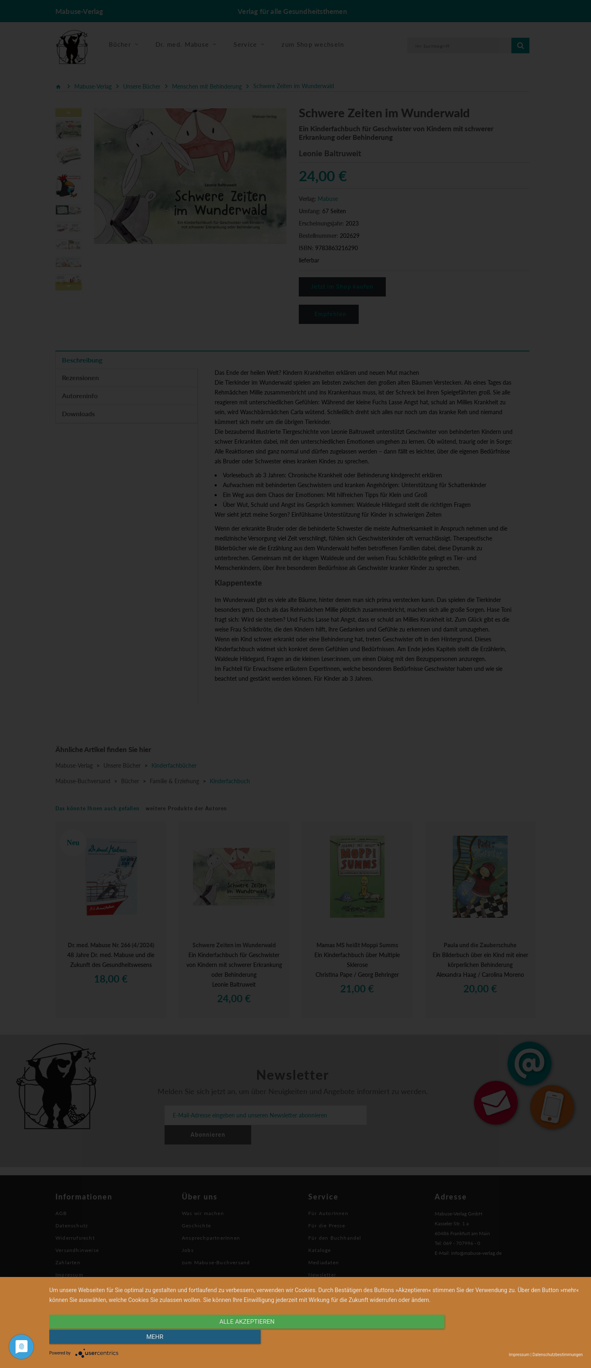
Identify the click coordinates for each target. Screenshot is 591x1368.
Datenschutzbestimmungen (557, 1354)
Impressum (519, 1354)
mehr (502, 1338)
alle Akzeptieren (235, 1338)
